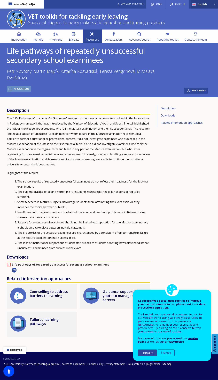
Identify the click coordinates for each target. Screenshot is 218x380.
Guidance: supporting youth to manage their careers (121, 295)
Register (179, 4)
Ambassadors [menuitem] (114, 39)
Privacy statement (115, 364)
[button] (8, 371)
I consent (147, 353)
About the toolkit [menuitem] (167, 39)
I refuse (166, 352)
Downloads (168, 115)
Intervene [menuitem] (56, 39)
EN (14, 270)
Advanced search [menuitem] (139, 39)
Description (168, 108)
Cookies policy (95, 364)
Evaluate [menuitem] (73, 39)
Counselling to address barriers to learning (49, 293)
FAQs (6, 364)
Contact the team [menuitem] (196, 39)
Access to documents (73, 364)
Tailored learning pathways (44, 321)
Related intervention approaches (182, 123)
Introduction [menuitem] (19, 39)
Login (158, 4)
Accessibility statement (23, 364)
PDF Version (199, 90)
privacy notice (174, 342)
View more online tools (132, 4)
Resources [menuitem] (92, 39)
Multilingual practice (49, 364)
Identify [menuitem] (38, 39)
